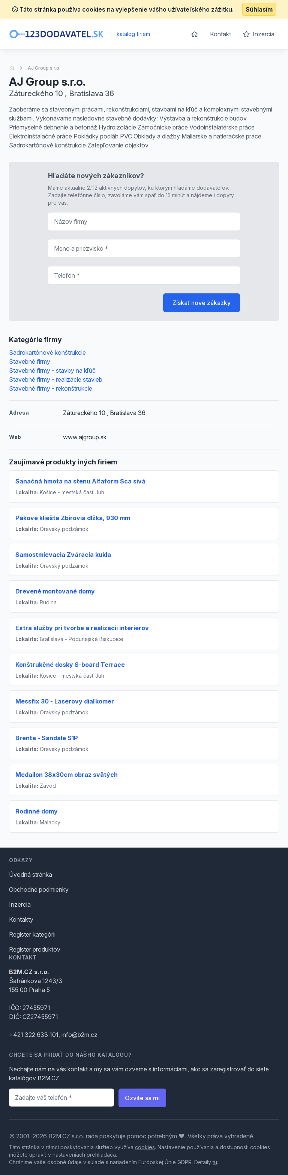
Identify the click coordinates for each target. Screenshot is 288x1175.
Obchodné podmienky (39, 889)
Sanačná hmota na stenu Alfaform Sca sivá (80, 481)
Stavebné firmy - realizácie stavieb (55, 379)
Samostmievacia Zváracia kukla (63, 554)
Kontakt (220, 34)
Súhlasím (259, 9)
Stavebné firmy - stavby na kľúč (52, 370)
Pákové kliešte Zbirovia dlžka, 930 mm (72, 518)
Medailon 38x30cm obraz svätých (66, 774)
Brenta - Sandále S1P (46, 738)
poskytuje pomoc (122, 1136)
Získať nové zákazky (201, 302)
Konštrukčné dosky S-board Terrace (70, 664)
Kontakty (21, 919)
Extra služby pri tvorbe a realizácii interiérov (82, 628)
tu (215, 1162)
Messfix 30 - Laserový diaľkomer (64, 701)
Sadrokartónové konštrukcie (47, 352)
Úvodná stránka (30, 874)
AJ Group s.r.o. (44, 68)
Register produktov (34, 949)
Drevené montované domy (55, 591)
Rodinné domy (36, 811)
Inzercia (258, 34)
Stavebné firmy (29, 361)
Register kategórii (32, 934)
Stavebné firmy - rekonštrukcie (50, 388)
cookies (145, 1147)
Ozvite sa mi (142, 1098)
